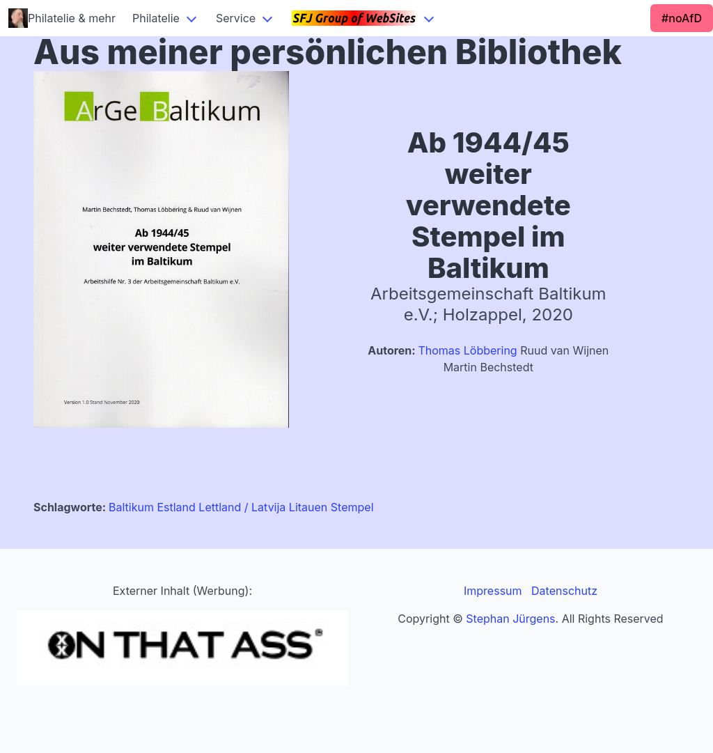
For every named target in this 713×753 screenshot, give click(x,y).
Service (236, 18)
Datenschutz (564, 591)
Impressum (493, 591)
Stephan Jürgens (510, 619)
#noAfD (681, 18)
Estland (176, 507)
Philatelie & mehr (62, 18)
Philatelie (156, 18)
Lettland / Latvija (241, 507)
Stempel (352, 507)
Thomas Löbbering (467, 350)
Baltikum (131, 507)
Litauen (308, 507)
